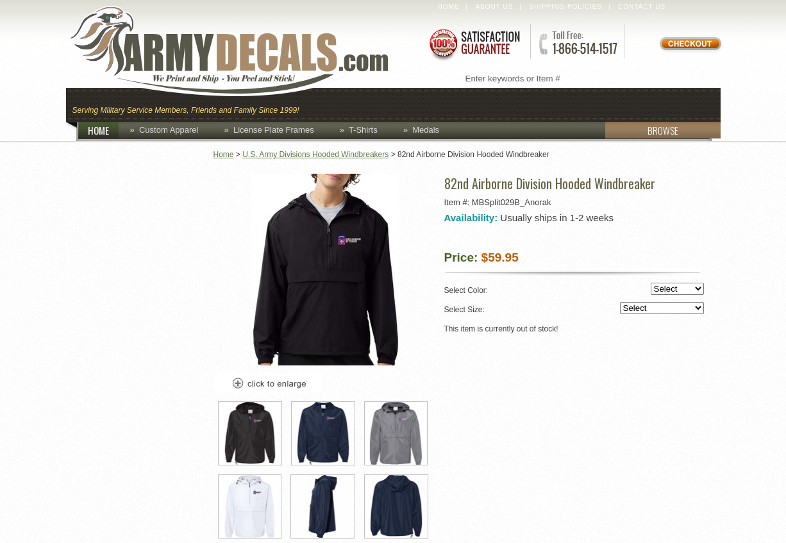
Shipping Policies (565, 6)
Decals (544, 103)
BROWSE (641, 130)
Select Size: (574, 308)
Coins (372, 103)
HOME (103, 130)
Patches (686, 103)
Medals (425, 130)
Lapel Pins (613, 103)
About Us (494, 6)
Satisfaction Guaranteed (473, 43)
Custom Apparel (456, 103)
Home (449, 6)
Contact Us (641, 6)
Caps (324, 103)
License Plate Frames (273, 130)
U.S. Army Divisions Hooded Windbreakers (315, 154)
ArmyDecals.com (242, 51)
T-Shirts (363, 130)
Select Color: (574, 289)
